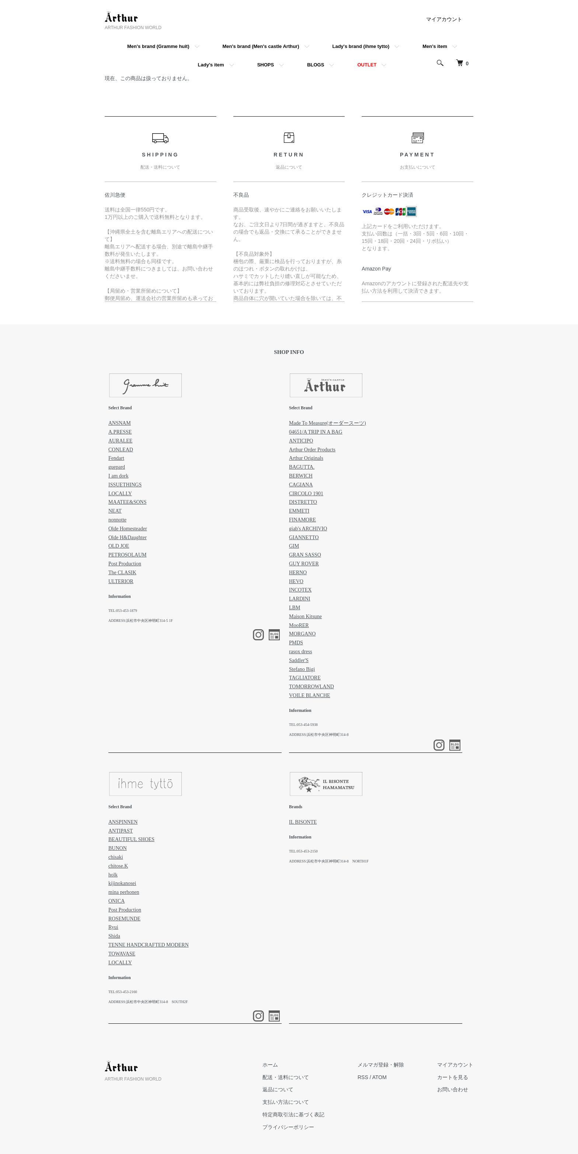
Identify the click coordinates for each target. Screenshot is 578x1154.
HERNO (298, 572)
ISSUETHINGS (125, 485)
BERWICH (301, 476)
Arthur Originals (306, 458)
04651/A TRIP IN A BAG (315, 432)
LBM (294, 607)
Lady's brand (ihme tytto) (361, 46)
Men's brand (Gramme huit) (158, 46)
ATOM (379, 1077)
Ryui (113, 927)
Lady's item (211, 65)
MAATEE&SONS (127, 502)
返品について (277, 1089)
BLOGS (315, 65)
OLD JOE (118, 546)
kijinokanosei (122, 883)
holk (113, 875)
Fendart (116, 458)
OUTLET (366, 65)
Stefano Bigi (302, 669)
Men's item (434, 46)
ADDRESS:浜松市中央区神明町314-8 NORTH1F (329, 861)
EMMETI (299, 511)
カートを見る (452, 1077)
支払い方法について (285, 1102)
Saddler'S (299, 660)
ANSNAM (119, 423)
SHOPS (265, 65)
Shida (114, 936)
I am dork (118, 476)
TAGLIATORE (305, 678)
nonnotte (117, 520)
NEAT (115, 511)
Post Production (124, 563)
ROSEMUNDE (124, 919)
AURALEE (120, 441)
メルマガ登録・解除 (381, 1065)
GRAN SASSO (305, 555)
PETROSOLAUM (127, 555)
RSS (363, 1077)
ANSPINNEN (122, 822)
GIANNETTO (304, 537)
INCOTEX (300, 590)
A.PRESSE (120, 432)
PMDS (296, 642)
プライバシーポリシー (288, 1127)
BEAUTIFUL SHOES (131, 839)
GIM (294, 546)
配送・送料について (285, 1077)
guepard (116, 467)
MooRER (299, 625)
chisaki (115, 857)
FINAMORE (302, 520)
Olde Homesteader (127, 528)
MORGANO (302, 634)
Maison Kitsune (305, 616)
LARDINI (299, 599)
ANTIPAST (120, 831)
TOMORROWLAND (311, 686)
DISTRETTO (303, 502)
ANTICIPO (301, 441)
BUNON (117, 848)
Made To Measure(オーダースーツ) (327, 423)
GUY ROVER (304, 563)
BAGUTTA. (301, 467)
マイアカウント (444, 19)
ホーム (270, 1065)
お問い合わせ (452, 1089)
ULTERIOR (120, 581)
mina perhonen (123, 892)
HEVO (296, 581)
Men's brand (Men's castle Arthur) (261, 46)
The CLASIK (122, 572)
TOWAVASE (121, 954)
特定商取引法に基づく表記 (293, 1114)
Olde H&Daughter (127, 537)
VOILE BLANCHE (309, 695)
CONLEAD (120, 449)
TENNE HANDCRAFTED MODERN (148, 945)
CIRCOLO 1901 (306, 493)
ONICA (116, 901)
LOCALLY (120, 493)
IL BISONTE (303, 822)
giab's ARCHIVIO (308, 528)
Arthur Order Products (312, 449)
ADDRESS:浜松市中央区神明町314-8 (319, 735)
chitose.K (118, 866)
